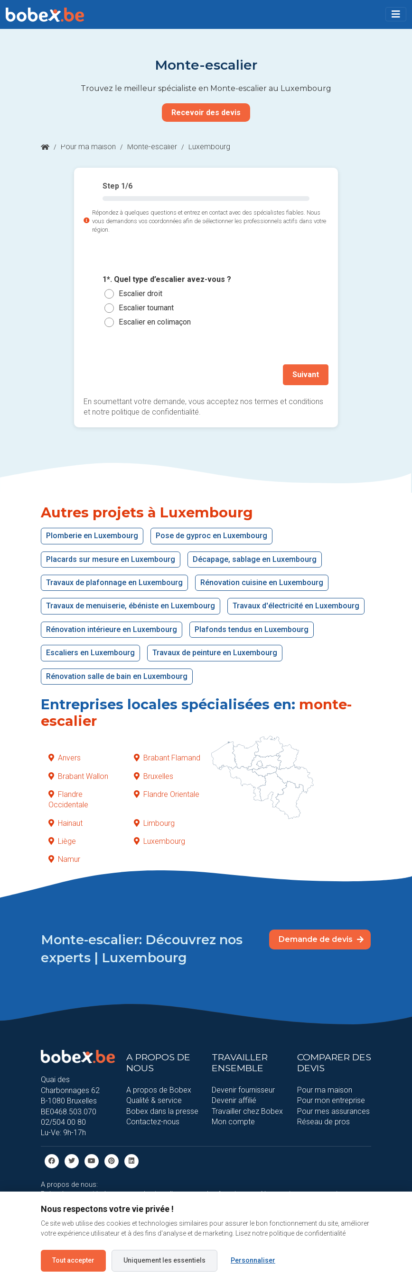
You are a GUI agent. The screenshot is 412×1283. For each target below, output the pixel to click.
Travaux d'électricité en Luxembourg (296, 605)
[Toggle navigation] (395, 14)
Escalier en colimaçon (155, 321)
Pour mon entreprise (331, 1100)
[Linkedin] (131, 1160)
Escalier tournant (146, 307)
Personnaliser (253, 1260)
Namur (64, 859)
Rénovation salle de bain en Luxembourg (116, 675)
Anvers (64, 757)
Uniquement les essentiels (164, 1260)
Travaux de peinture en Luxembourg (214, 652)
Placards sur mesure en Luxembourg (110, 558)
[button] (396, 14)
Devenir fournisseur (243, 1089)
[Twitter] (72, 1160)
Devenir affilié (234, 1100)
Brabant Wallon (78, 775)
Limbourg (154, 822)
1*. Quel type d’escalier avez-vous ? (167, 279)
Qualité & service (154, 1100)
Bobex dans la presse (162, 1111)
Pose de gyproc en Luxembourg (211, 535)
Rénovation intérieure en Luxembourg (111, 629)
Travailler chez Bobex (247, 1111)
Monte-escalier (152, 146)
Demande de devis (321, 938)
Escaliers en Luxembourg (90, 652)
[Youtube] (91, 1160)
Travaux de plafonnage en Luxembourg (114, 582)
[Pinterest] (111, 1160)
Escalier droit (140, 293)
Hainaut (65, 822)
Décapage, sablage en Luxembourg (255, 558)
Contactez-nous (152, 1121)
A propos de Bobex (158, 1089)
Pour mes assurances (333, 1111)
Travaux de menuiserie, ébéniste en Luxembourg (130, 605)
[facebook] (52, 1160)
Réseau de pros (323, 1121)
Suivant (305, 374)
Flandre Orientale (166, 794)
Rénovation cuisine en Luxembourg (261, 582)
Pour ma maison (88, 146)
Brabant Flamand (167, 757)
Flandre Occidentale (68, 799)
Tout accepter (73, 1260)
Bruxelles (153, 775)
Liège (62, 841)
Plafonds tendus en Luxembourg (252, 629)
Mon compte (233, 1121)
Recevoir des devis (206, 112)
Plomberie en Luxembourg (92, 535)
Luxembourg (159, 841)
